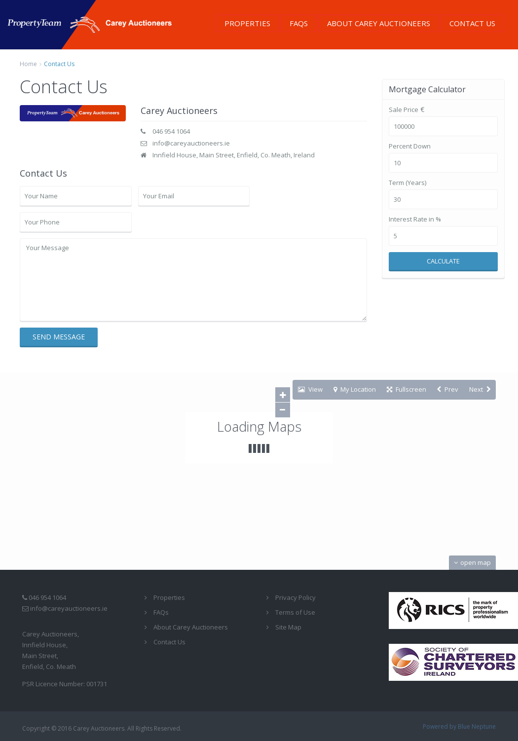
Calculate (443, 261)
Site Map (288, 627)
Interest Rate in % (415, 219)
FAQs (299, 23)
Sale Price (403, 110)
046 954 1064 (171, 131)
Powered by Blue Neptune (459, 726)
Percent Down (410, 146)
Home (28, 64)
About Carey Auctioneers (378, 23)
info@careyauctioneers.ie (191, 143)
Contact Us (472, 23)
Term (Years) (407, 183)
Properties (247, 23)
